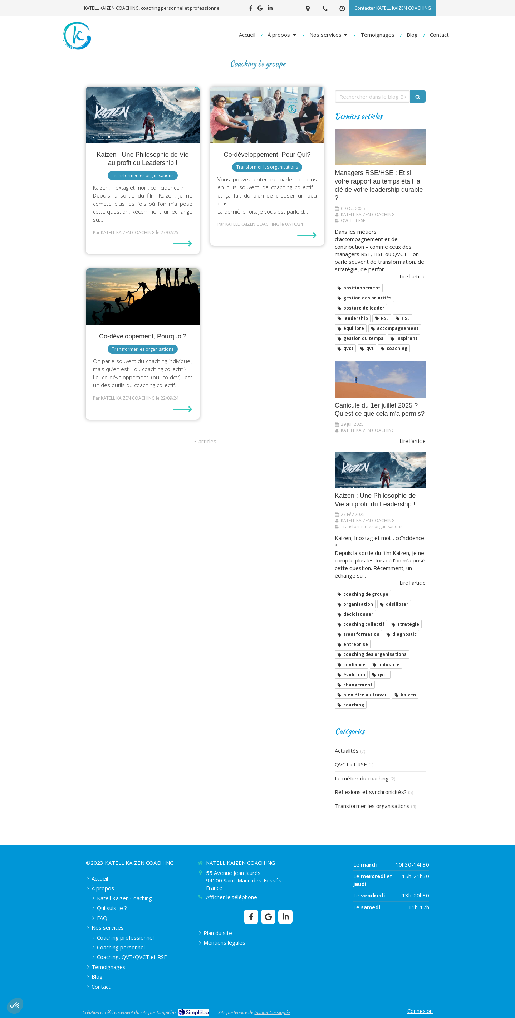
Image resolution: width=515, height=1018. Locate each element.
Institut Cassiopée (272, 1012)
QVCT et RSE (351, 764)
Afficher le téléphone (231, 897)
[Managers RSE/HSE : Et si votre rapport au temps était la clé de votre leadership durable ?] (380, 147)
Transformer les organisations (372, 805)
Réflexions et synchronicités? (371, 791)
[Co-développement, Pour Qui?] (267, 115)
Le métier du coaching (362, 778)
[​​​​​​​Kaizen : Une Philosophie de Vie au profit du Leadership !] (143, 115)
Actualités (347, 750)
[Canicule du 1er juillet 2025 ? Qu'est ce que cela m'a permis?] (380, 379)
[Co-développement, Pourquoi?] (143, 296)
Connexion (420, 1010)
